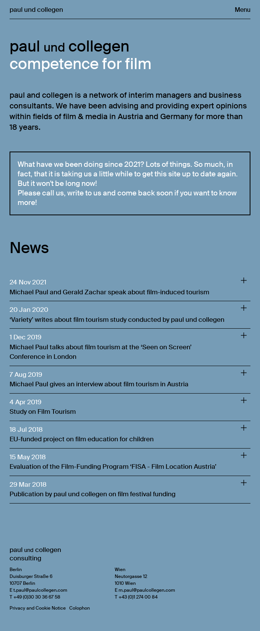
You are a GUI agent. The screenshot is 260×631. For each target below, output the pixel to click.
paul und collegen (36, 10)
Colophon (79, 608)
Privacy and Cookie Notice (38, 608)
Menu (242, 10)
